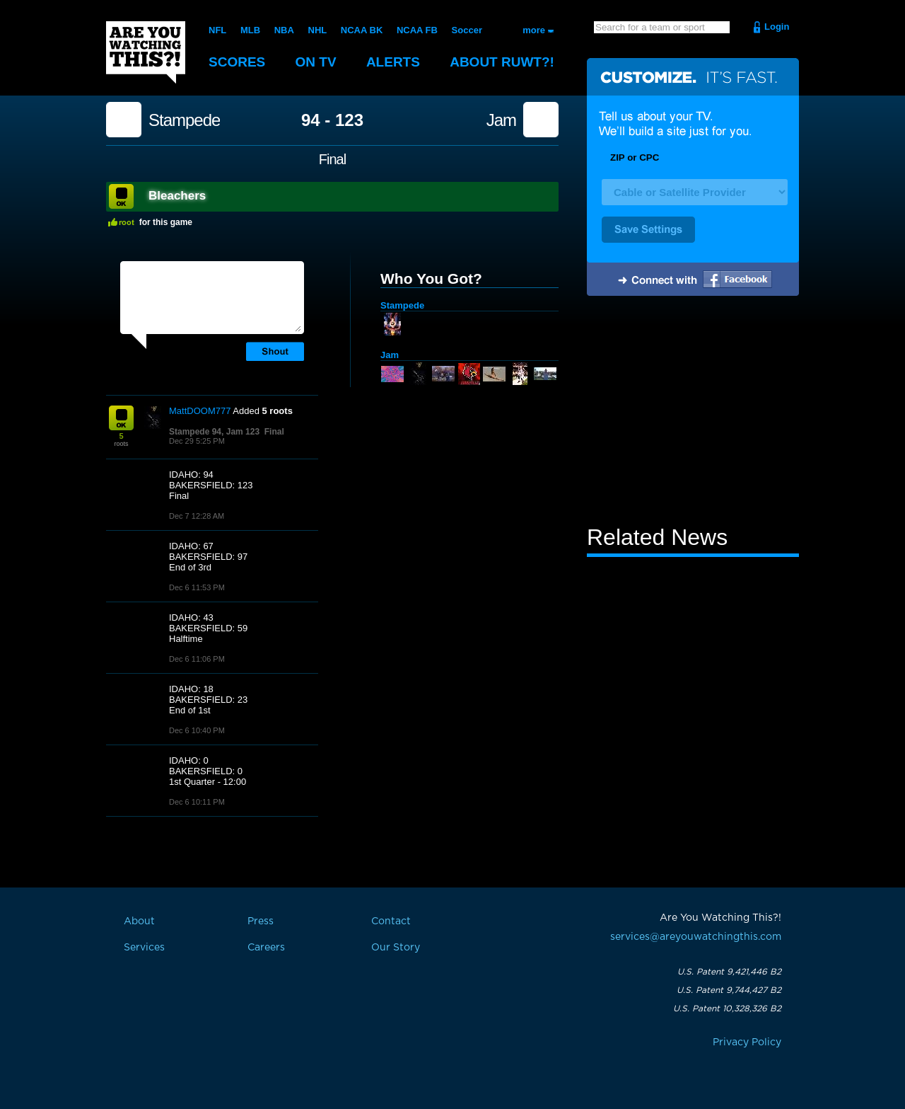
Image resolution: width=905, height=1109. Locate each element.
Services (144, 948)
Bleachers (177, 195)
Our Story (395, 948)
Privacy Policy (747, 1042)
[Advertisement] (693, 412)
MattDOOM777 (199, 411)
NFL (217, 30)
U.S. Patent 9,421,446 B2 (729, 971)
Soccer (467, 30)
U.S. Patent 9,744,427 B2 (729, 990)
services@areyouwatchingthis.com (695, 937)
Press (260, 921)
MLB (250, 30)
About (502, 61)
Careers (266, 948)
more (533, 30)
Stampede (184, 120)
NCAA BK (362, 30)
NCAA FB (417, 30)
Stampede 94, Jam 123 (214, 432)
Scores (237, 61)
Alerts (393, 61)
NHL (317, 30)
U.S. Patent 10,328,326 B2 (727, 1008)
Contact (391, 921)
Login (776, 26)
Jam (501, 120)
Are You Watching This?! (145, 52)
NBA (284, 30)
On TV (316, 61)
